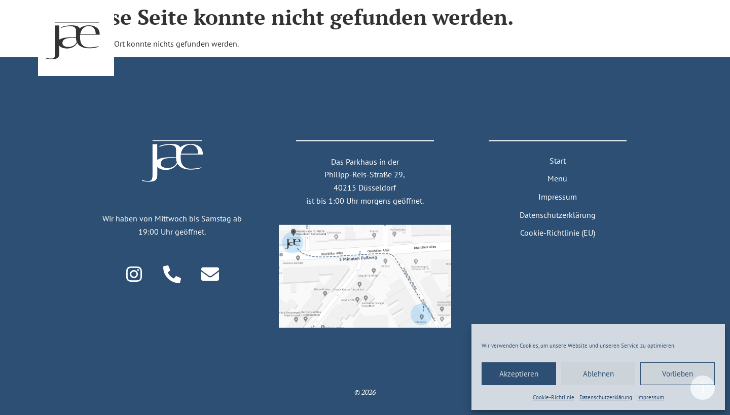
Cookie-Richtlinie (553, 397)
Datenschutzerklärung (558, 214)
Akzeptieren (518, 374)
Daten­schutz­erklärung (605, 397)
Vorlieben (677, 374)
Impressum (650, 397)
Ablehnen (598, 374)
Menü (557, 178)
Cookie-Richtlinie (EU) (557, 233)
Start (558, 161)
